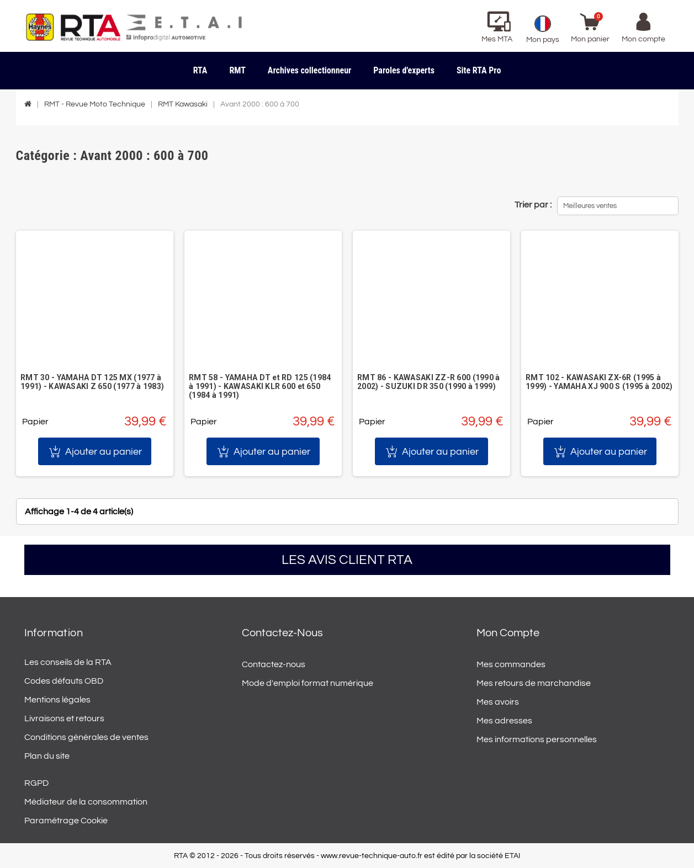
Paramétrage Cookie (66, 820)
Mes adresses (504, 720)
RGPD (36, 783)
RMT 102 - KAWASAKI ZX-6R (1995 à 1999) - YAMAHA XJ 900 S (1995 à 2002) (599, 382)
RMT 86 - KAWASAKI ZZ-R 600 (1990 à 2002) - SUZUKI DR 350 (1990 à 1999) (428, 382)
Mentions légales (57, 699)
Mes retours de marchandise (533, 683)
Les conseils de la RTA (68, 662)
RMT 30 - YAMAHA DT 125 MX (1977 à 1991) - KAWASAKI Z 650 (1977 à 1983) (92, 382)
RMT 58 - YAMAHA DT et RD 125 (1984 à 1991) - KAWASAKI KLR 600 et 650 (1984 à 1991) (260, 386)
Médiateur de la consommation (85, 801)
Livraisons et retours (64, 718)
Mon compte (507, 632)
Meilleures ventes (590, 206)
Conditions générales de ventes (86, 737)
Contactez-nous (273, 664)
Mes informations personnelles (536, 739)
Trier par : (533, 204)
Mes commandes (510, 664)
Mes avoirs (497, 701)
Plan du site (47, 756)
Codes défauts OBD (63, 681)
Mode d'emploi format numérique (307, 683)
